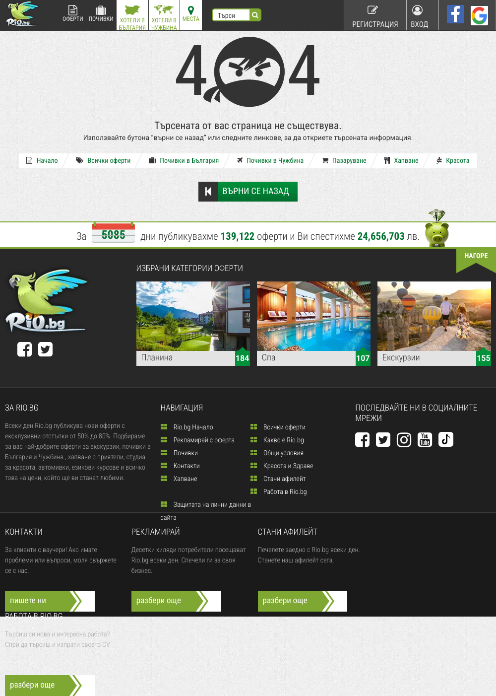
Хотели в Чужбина (164, 17)
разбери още (158, 601)
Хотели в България (132, 17)
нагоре (476, 256)
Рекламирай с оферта (198, 440)
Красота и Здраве (281, 466)
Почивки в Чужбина (270, 161)
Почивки (101, 13)
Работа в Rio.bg (278, 492)
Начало (59, 161)
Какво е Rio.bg (277, 440)
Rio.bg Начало (187, 427)
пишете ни (28, 601)
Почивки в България (190, 161)
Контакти (180, 466)
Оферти (72, 13)
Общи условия (277, 453)
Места (191, 13)
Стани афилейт (278, 479)
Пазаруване (338, 161)
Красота (435, 161)
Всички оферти (115, 161)
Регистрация (372, 14)
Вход (420, 14)
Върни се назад (243, 192)
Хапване (390, 161)
